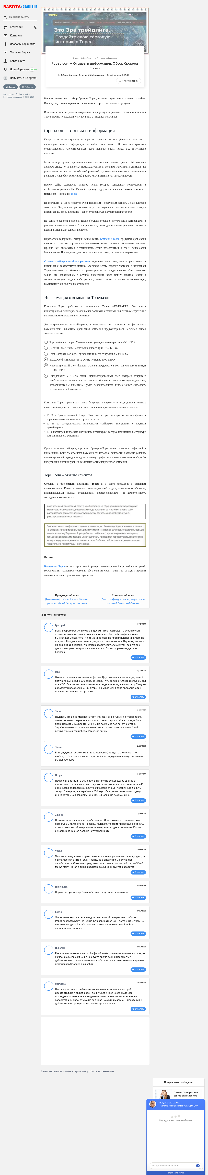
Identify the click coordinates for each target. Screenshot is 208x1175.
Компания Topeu (109, 238)
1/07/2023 (141, 983)
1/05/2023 (141, 885)
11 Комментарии (130, 80)
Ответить (139, 657)
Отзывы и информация (91, 75)
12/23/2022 (141, 813)
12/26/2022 (141, 849)
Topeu (74, 193)
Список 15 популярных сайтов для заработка (186, 1094)
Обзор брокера (69, 75)
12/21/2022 (141, 670)
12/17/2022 (141, 624)
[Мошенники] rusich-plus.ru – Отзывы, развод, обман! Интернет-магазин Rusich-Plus (67, 603)
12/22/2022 (141, 746)
